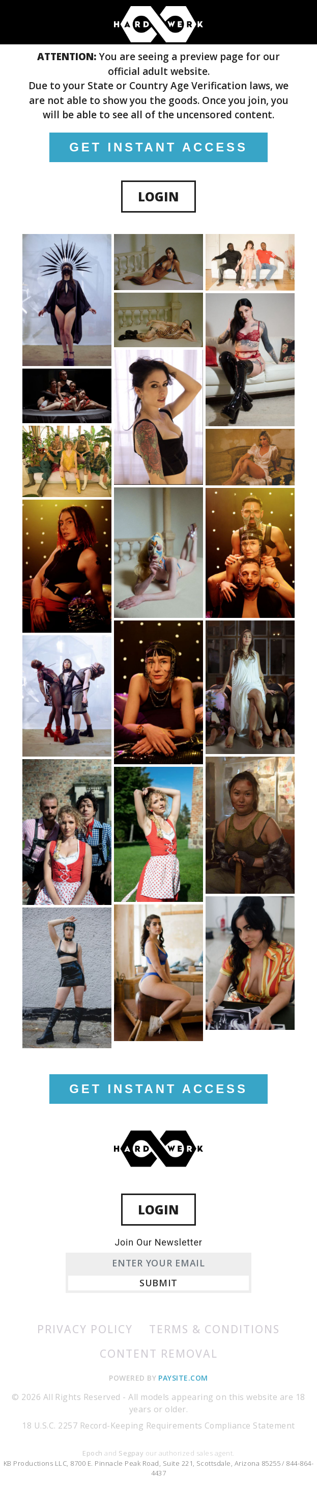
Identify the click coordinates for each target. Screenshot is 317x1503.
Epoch (93, 1453)
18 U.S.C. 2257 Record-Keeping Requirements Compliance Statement (158, 1426)
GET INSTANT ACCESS (158, 147)
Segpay (132, 1453)
